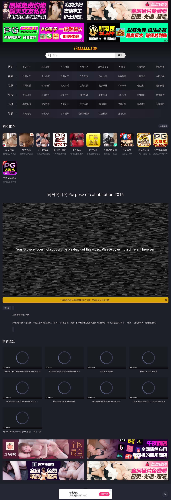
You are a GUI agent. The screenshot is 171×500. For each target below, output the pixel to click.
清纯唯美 (122, 94)
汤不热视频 (84, 113)
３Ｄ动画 (84, 76)
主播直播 (141, 76)
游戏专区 (84, 66)
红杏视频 (103, 113)
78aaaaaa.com (85, 48)
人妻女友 (65, 104)
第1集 (6, 308)
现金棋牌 (141, 66)
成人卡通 (65, 85)
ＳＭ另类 (160, 76)
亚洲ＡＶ (26, 76)
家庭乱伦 (46, 104)
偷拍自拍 (46, 85)
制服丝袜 (103, 85)
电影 (10, 85)
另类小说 (122, 104)
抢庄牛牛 (160, 66)
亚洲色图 (46, 94)
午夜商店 (46, 113)
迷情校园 (103, 104)
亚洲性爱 (26, 85)
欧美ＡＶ (65, 76)
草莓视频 (65, 113)
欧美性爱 (84, 85)
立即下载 (104, 494)
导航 (10, 113)
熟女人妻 (103, 76)
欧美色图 (65, 94)
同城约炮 (26, 113)
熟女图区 (141, 94)
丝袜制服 (122, 76)
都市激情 (26, 104)
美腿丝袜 (103, 94)
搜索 (120, 55)
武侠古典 (84, 104)
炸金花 (122, 66)
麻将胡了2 (103, 66)
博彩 (10, 67)
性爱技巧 (160, 104)
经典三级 (122, 85)
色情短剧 (122, 113)
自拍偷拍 (46, 76)
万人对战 (65, 66)
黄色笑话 (141, 104)
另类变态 (160, 85)
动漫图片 (84, 94)
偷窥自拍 (26, 94)
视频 (10, 76)
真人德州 (46, 66)
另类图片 (160, 94)
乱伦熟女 (141, 85)
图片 (10, 95)
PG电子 (26, 66)
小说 (10, 104)
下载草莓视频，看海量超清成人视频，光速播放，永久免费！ (113, 300)
